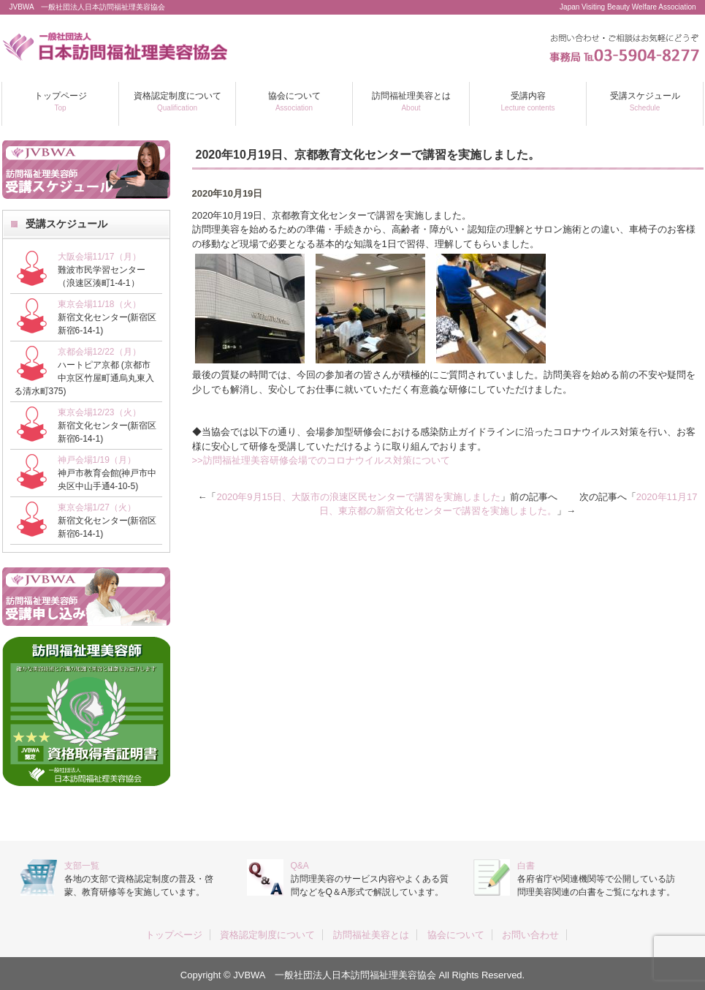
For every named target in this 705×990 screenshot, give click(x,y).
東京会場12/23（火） (99, 412)
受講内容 (528, 101)
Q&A (300, 866)
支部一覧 (81, 866)
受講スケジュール (645, 101)
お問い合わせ (530, 934)
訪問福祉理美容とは (411, 101)
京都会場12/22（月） (99, 352)
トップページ (60, 101)
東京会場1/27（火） (97, 507)
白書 (526, 866)
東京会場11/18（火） (99, 304)
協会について (294, 101)
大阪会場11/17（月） (99, 257)
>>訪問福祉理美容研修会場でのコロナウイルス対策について (321, 460)
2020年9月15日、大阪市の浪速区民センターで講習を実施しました (358, 496)
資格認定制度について (177, 101)
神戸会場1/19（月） (97, 460)
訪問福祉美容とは (371, 934)
